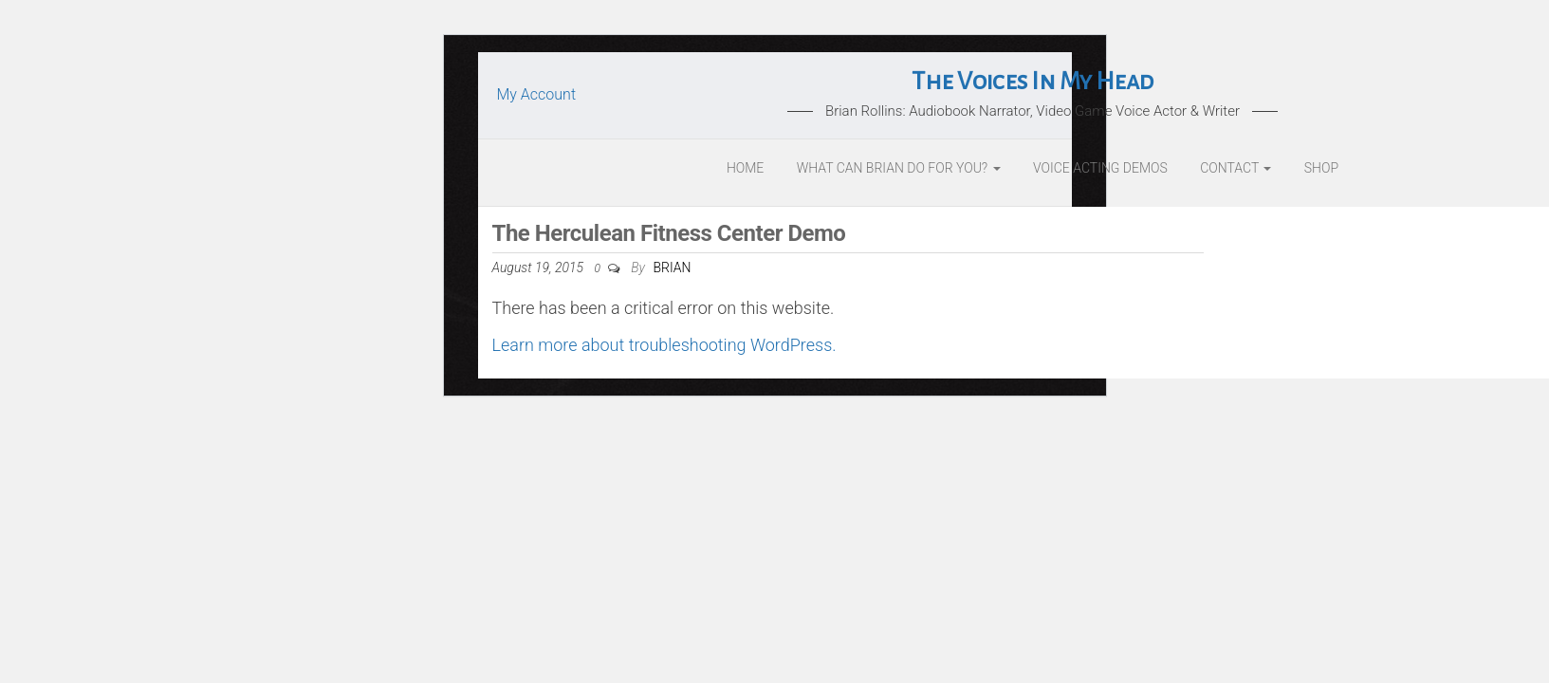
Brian (672, 267)
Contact (1235, 167)
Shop (1321, 167)
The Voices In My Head (1032, 81)
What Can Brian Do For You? (899, 167)
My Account (537, 94)
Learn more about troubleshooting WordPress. (664, 345)
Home (745, 167)
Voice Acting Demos (1100, 167)
